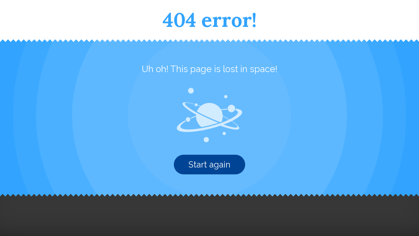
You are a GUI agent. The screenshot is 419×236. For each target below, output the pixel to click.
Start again (209, 164)
